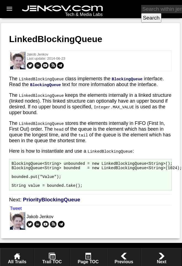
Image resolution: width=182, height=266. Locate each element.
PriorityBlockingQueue (51, 204)
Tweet (16, 213)
